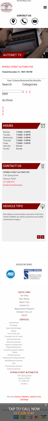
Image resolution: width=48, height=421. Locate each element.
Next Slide (42, 237)
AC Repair (13, 325)
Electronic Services (14, 342)
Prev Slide (38, 237)
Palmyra (25, 396)
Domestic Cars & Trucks (14, 336)
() (3, 107)
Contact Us (24, 305)
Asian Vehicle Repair (13, 328)
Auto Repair (24, 299)
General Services (14, 355)
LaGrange (24, 399)
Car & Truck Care (14, 334)
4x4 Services (13, 323)
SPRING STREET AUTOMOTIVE (17, 66)
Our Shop (24, 295)
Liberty (33, 396)
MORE (24, 315)
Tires (13, 363)
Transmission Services (13, 366)
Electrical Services (13, 339)
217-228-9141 (9, 182)
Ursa (39, 396)
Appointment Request (24, 309)
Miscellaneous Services (13, 361)
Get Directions (17, 185)
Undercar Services (13, 369)
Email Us (6, 185)
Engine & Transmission (13, 345)
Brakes (13, 331)
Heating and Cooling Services (14, 358)
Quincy (17, 396)
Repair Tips (24, 302)
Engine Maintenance (13, 347)
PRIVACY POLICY (24, 312)
